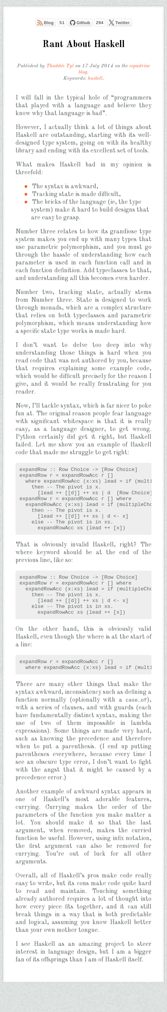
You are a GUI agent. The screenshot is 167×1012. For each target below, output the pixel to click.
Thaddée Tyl (60, 65)
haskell (95, 78)
